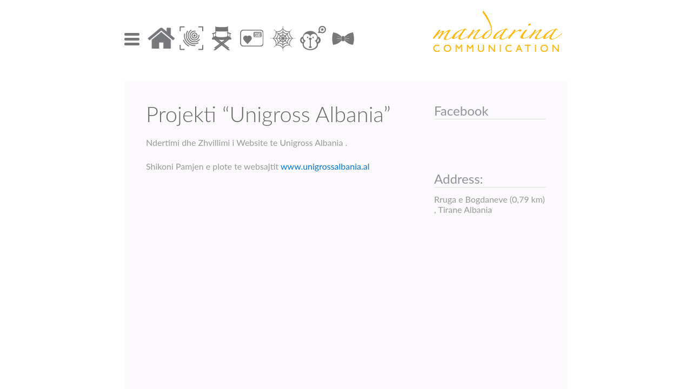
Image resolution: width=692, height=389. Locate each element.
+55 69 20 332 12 (307, 295)
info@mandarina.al (507, 295)
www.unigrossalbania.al (323, 166)
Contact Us (193, 295)
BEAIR (169, 219)
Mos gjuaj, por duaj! (343, 219)
